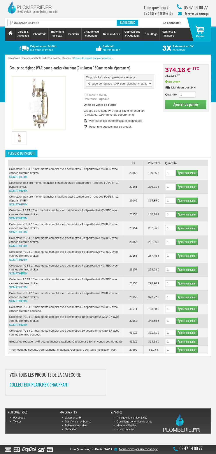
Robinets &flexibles (169, 33)
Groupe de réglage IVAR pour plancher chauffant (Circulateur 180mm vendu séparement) (65, 341)
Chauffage (151, 34)
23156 (133, 255)
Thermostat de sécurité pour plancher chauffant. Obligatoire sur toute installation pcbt (62, 349)
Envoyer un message (193, 14)
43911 (133, 309)
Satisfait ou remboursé (78, 421)
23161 (133, 186)
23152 (133, 173)
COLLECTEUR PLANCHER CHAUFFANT (39, 385)
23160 (133, 320)
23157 (133, 269)
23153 (133, 214)
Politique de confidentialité (132, 417)
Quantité (171, 94)
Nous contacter (125, 429)
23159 (133, 297)
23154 (133, 228)
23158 (133, 283)
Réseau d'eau (111, 34)
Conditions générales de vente (134, 421)
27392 (133, 349)
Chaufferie (39, 34)
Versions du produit (21, 153)
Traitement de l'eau (57, 33)
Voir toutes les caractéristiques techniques (115, 120)
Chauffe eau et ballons (91, 33)
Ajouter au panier (185, 104)
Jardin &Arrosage (23, 33)
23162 (133, 200)
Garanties (70, 429)
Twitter (17, 421)
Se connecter (172, 23)
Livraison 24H (73, 417)
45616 (133, 341)
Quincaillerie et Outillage (132, 33)
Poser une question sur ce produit (110, 126)
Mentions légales (126, 425)
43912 (133, 332)
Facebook (19, 417)
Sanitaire (73, 34)
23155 (133, 242)
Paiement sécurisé (76, 425)
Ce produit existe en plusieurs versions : (111, 77)
